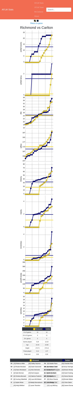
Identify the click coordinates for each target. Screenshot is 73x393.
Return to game (36, 23)
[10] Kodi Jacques (33, 373)
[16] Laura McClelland (34, 379)
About (36, 16)
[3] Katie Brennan (18, 373)
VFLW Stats (39, 7)
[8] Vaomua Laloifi (52, 367)
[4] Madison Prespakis (53, 370)
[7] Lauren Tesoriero (34, 385)
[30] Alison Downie (52, 379)
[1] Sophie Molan (18, 382)
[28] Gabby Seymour (34, 363)
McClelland (38, 12)
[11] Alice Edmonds (34, 370)
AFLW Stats (7, 9)
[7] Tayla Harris (51, 376)
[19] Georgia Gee (52, 382)
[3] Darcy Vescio (52, 373)
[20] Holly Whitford (18, 385)
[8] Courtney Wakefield (20, 379)
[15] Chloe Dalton (67, 382)
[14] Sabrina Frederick (35, 376)
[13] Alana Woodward (19, 370)
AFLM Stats (39, 3)
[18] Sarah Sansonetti (34, 367)
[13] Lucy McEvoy (52, 385)
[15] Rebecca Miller (19, 363)
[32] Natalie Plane (52, 363)
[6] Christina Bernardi (19, 376)
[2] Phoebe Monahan (19, 367)
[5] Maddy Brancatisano (35, 382)
